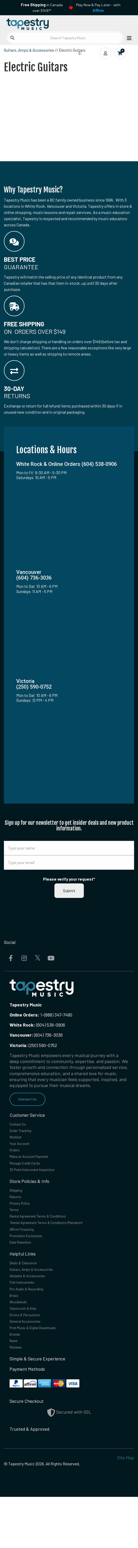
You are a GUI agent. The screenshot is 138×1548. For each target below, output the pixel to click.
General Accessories (29, 1365)
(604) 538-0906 (37, 1025)
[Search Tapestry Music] (65, 37)
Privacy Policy (23, 1221)
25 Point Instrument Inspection (40, 1183)
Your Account (23, 1151)
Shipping (18, 1205)
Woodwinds (21, 1341)
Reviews (18, 1397)
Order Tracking (24, 1134)
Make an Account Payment (36, 1167)
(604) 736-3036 (36, 1035)
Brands (16, 1381)
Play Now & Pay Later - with (98, 8)
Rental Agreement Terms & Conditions (47, 1238)
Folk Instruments (26, 1317)
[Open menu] (128, 38)
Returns (18, 1213)
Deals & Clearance (27, 1293)
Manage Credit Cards (30, 1175)
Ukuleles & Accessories (32, 1309)
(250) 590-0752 (33, 1045)
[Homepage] (36, 23)
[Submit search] (12, 38)
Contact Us (30, 1100)
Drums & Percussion (30, 1357)
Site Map (125, 1509)
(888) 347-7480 (58, 1015)
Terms (16, 1230)
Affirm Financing (26, 1254)
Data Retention (24, 1270)
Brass (15, 1333)
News (15, 1389)
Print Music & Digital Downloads (41, 1373)
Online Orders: (24, 1015)
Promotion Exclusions (31, 1262)
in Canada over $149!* (42, 8)
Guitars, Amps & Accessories (29, 50)
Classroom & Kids (26, 1349)
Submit (69, 890)
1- (41, 1015)
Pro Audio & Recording (32, 1325)
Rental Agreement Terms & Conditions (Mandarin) (59, 1246)
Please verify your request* (69, 878)
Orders (16, 1159)
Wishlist (17, 1143)
